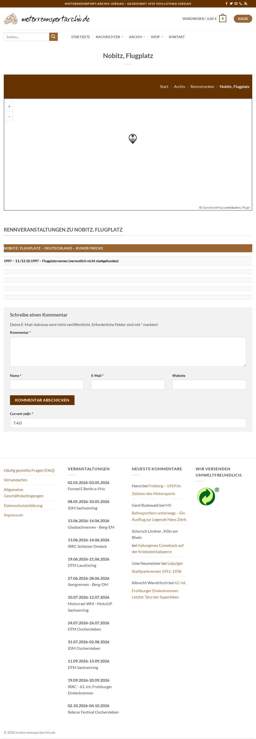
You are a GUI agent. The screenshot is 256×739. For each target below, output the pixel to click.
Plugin (246, 207)
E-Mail (97, 375)
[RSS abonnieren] (245, 3)
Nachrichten (110, 36)
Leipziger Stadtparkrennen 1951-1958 (157, 567)
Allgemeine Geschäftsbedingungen (24, 492)
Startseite (80, 37)
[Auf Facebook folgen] (226, 3)
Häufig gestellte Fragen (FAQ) (29, 470)
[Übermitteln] (53, 37)
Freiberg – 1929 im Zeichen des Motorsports (156, 489)
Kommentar (20, 332)
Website (178, 375)
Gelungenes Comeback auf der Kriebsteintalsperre (158, 548)
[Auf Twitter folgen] (231, 3)
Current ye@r (21, 413)
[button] (204, 19)
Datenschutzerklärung (23, 505)
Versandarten (15, 479)
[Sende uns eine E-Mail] (236, 3)
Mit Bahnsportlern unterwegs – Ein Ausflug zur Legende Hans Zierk (159, 512)
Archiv (137, 36)
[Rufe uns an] (240, 3)
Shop (157, 36)
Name (16, 375)
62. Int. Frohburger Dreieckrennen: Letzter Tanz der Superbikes (159, 589)
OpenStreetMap (213, 207)
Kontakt (177, 37)
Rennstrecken (202, 86)
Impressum (13, 514)
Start (164, 86)
